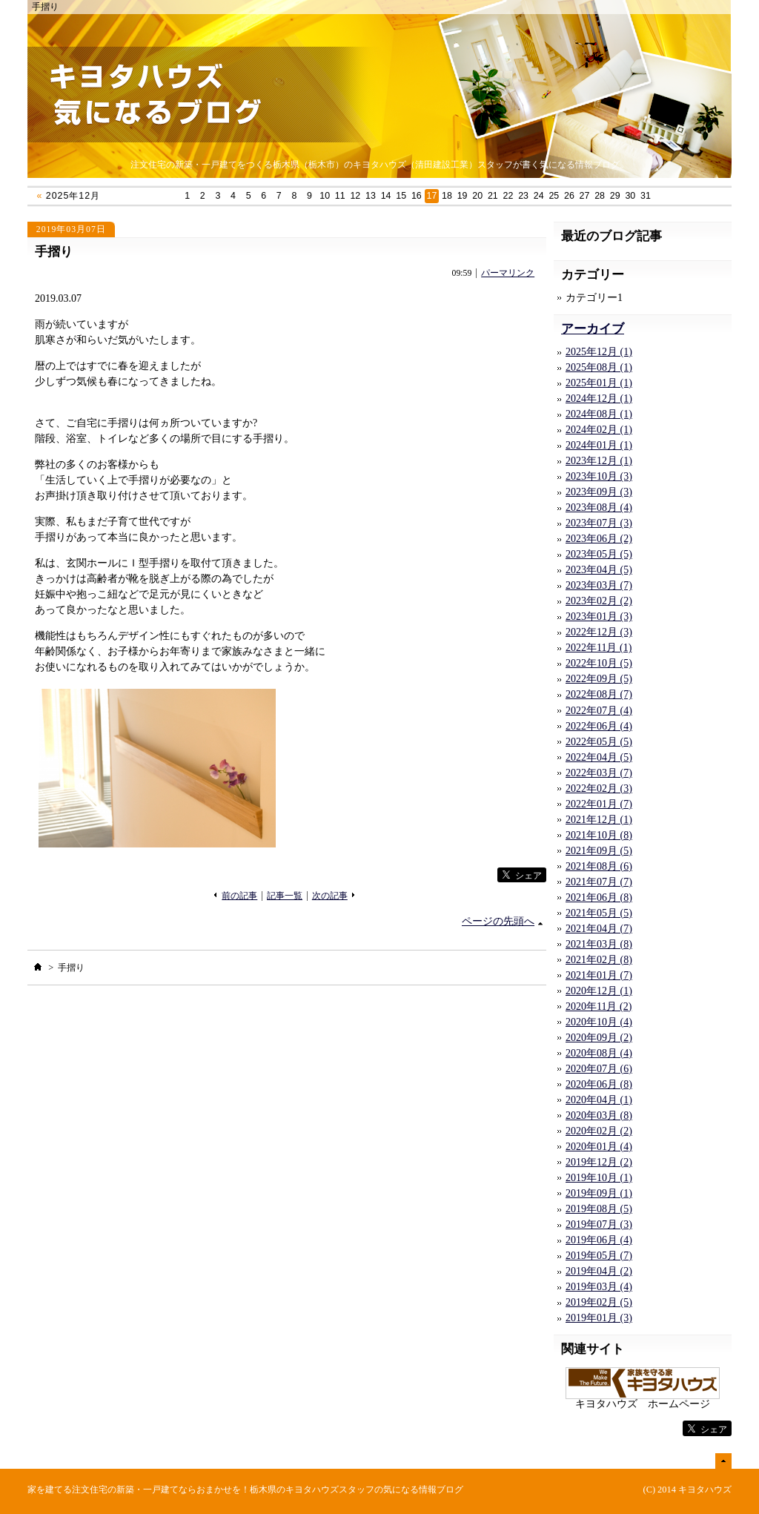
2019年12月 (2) (599, 1162)
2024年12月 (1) (599, 398)
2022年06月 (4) (599, 726)
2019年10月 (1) (599, 1177)
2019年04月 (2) (599, 1271)
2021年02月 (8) (599, 959)
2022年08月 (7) (599, 694)
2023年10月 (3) (599, 476)
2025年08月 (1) (599, 367)
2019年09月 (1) (599, 1193)
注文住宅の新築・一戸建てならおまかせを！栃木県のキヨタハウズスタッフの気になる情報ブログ (267, 1489)
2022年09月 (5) (599, 678)
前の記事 (239, 896)
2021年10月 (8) (599, 835)
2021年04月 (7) (599, 928)
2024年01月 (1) (599, 445)
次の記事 (330, 896)
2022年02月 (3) (599, 788)
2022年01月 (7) (599, 804)
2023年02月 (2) (599, 600)
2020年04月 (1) (599, 1099)
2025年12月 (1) (599, 351)
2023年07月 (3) (599, 523)
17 (432, 196)
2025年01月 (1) (599, 383)
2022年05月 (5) (599, 741)
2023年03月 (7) (599, 585)
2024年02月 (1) (599, 429)
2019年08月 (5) (599, 1208)
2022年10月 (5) (599, 663)
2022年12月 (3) (599, 632)
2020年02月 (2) (599, 1131)
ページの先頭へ (498, 921)
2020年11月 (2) (599, 1006)
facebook (467, 875)
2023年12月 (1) (599, 460)
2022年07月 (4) (599, 710)
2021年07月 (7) (599, 881)
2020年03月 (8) (599, 1115)
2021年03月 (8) (599, 944)
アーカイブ (592, 329)
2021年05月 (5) (599, 913)
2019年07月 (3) (599, 1224)
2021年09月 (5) (599, 850)
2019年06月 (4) (599, 1240)
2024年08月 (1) (599, 414)
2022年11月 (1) (599, 647)
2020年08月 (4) (599, 1053)
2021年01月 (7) (599, 975)
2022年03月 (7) (599, 773)
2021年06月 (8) (599, 897)
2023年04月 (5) (599, 569)
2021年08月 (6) (599, 866)
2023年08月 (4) (599, 507)
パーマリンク (507, 273)
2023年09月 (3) (599, 491)
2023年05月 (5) (599, 554)
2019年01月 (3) (599, 1317)
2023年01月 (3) (599, 616)
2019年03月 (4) (599, 1286)
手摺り (54, 252)
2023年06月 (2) (599, 538)
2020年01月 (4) (599, 1146)
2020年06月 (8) (599, 1084)
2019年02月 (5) (599, 1302)
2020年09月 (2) (599, 1037)
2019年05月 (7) (599, 1255)
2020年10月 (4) (599, 1022)
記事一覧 (284, 896)
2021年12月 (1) (599, 819)
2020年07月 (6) (599, 1068)
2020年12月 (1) (599, 990)
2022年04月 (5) (599, 757)
